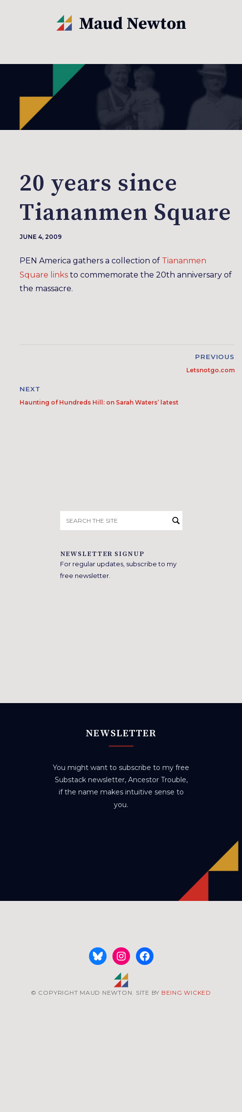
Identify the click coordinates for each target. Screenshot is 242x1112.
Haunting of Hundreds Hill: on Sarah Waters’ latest (99, 402)
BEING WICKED (186, 992)
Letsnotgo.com (210, 370)
